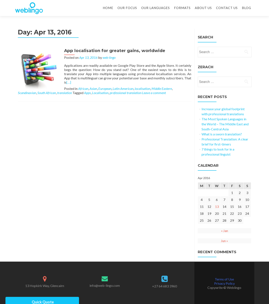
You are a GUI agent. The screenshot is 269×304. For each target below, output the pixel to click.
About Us (203, 8)
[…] (68, 82)
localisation (142, 88)
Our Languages (155, 8)
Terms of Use (224, 279)
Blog (246, 8)
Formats (182, 8)
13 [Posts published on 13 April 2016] (217, 206)
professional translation (125, 93)
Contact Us (227, 8)
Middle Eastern (162, 88)
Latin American (123, 88)
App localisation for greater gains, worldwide (114, 50)
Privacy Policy (224, 283)
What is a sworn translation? (222, 134)
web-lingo (109, 57)
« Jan (224, 231)
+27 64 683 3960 (164, 286)
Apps (87, 93)
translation (64, 93)
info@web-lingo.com (105, 285)
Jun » (224, 241)
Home (108, 8)
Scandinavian (27, 93)
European (104, 88)
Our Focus (127, 8)
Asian (93, 88)
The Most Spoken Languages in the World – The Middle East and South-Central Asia (225, 124)
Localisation (100, 93)
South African (46, 93)
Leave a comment (154, 93)
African (83, 88)
